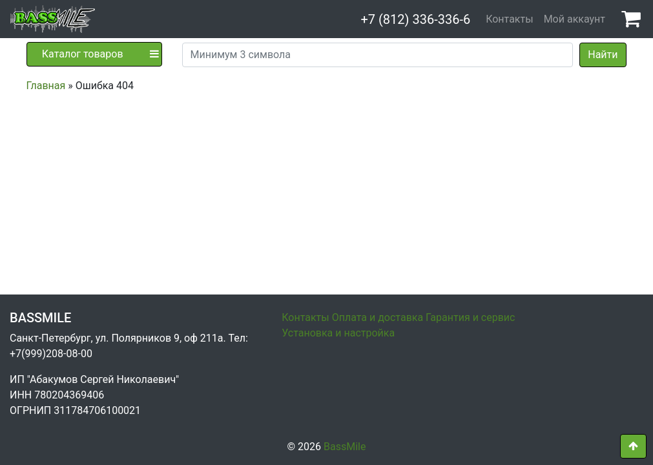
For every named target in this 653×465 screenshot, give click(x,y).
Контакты (509, 19)
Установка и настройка (338, 333)
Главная (46, 85)
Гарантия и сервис (470, 317)
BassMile (345, 446)
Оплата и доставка (377, 317)
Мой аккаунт (574, 19)
